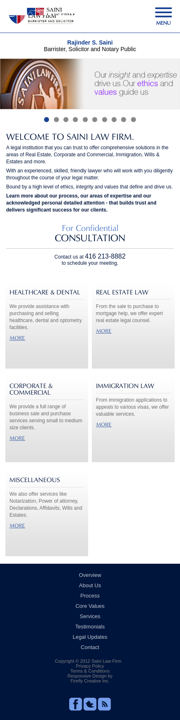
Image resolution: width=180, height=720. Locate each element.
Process (90, 596)
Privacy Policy (90, 666)
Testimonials (90, 627)
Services (90, 616)
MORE (17, 337)
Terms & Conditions (90, 670)
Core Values (90, 606)
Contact (90, 647)
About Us (90, 585)
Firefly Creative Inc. (90, 680)
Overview (90, 575)
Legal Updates (90, 637)
